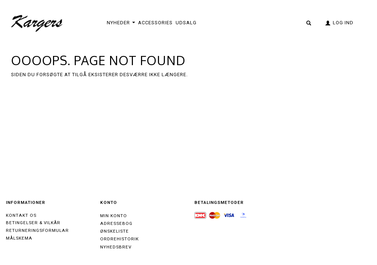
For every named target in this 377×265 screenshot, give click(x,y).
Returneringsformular (37, 230)
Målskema (19, 238)
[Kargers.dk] (37, 22)
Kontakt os (21, 215)
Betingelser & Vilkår (33, 222)
